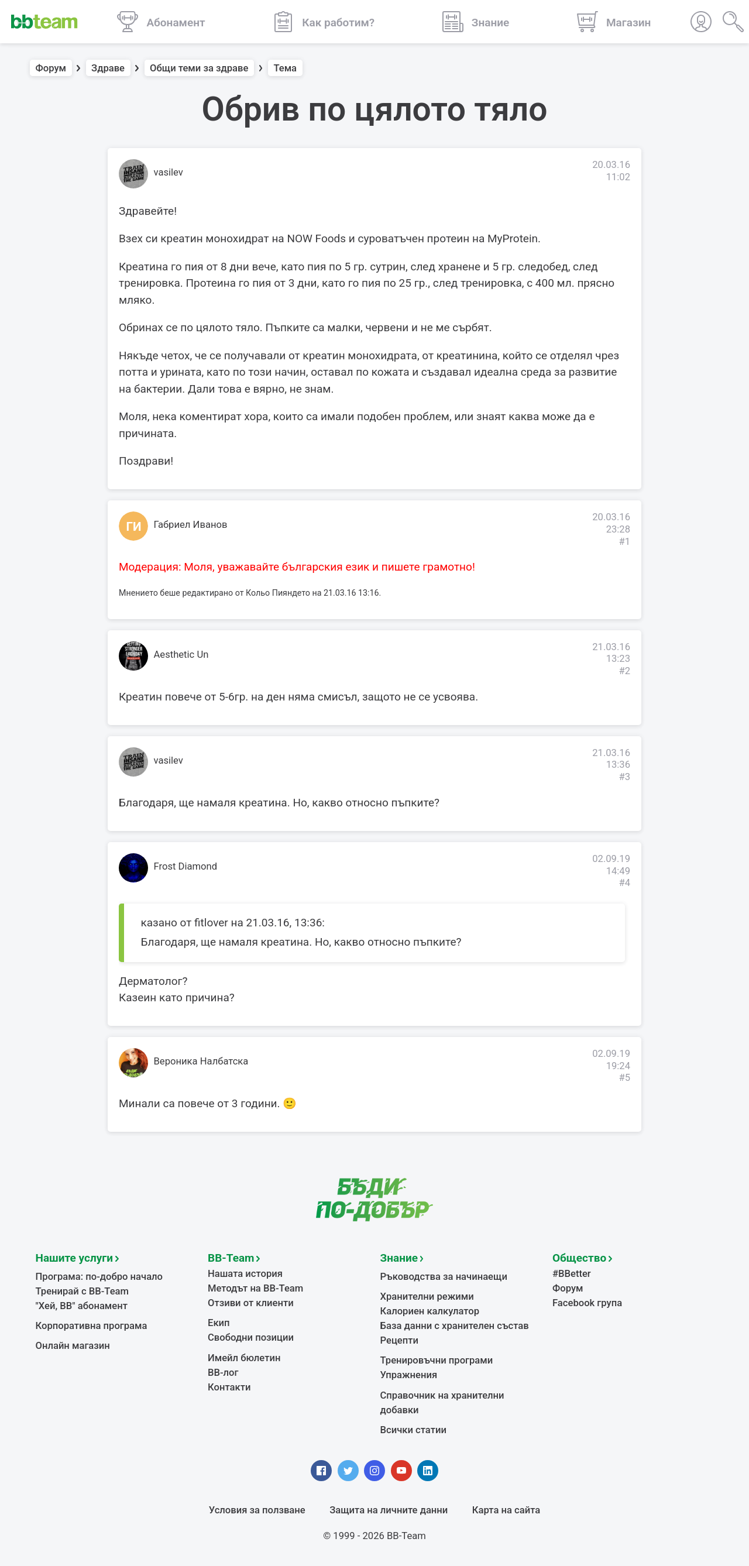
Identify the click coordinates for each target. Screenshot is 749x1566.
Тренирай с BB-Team (82, 1291)
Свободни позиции (251, 1337)
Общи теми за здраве (199, 68)
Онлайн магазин (73, 1345)
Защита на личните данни (388, 1510)
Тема (285, 68)
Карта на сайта (506, 1510)
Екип (219, 1322)
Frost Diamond (186, 866)
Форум (51, 68)
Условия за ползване (257, 1510)
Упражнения (409, 1374)
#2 (624, 670)
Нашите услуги (75, 1258)
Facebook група (587, 1303)
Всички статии (413, 1430)
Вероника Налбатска (201, 1061)
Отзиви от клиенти (251, 1303)
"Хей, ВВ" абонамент (82, 1305)
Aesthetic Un (181, 654)
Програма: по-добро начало (99, 1276)
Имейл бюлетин (244, 1358)
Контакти (229, 1387)
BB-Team (231, 1258)
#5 (624, 1077)
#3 (624, 776)
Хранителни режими (427, 1296)
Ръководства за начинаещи (443, 1276)
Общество (579, 1258)
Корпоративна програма (91, 1325)
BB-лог (223, 1372)
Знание (399, 1258)
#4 (624, 882)
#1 (624, 541)
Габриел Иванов (191, 524)
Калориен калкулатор (430, 1311)
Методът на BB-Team (255, 1288)
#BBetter (571, 1273)
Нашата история (245, 1273)
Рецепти (399, 1340)
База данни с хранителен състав (454, 1325)
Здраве (108, 68)
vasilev (168, 172)
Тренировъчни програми (436, 1360)
